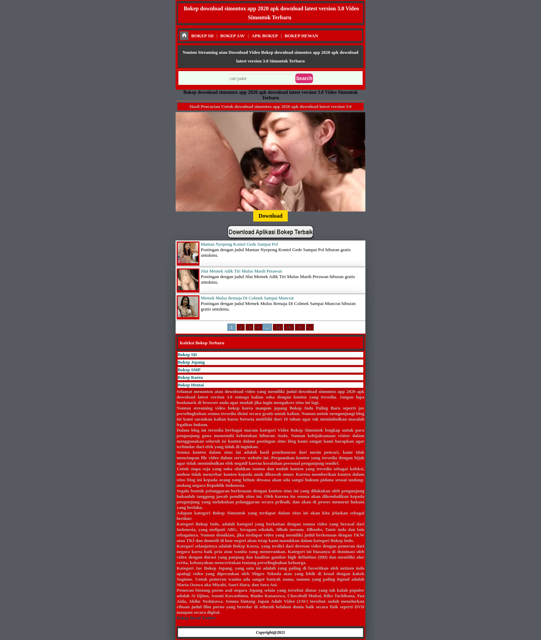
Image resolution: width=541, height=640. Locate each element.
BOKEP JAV (232, 35)
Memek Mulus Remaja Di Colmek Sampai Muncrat (247, 298)
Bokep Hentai (191, 384)
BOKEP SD (202, 35)
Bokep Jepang (191, 362)
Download (270, 216)
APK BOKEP (265, 35)
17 (300, 327)
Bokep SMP (189, 369)
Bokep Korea (190, 377)
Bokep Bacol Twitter (196, 617)
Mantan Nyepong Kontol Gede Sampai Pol (239, 244)
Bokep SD (187, 354)
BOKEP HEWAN (301, 35)
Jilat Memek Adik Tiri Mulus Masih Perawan (241, 271)
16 (289, 327)
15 (278, 327)
